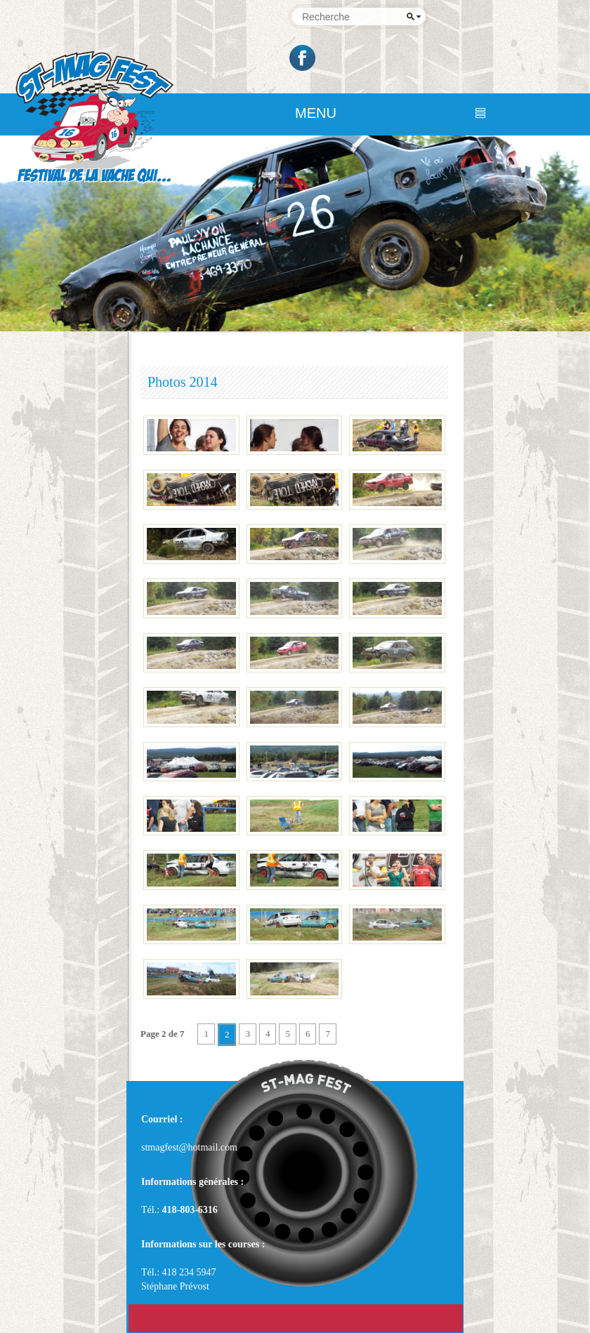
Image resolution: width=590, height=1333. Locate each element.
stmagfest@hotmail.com (189, 1147)
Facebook (303, 58)
